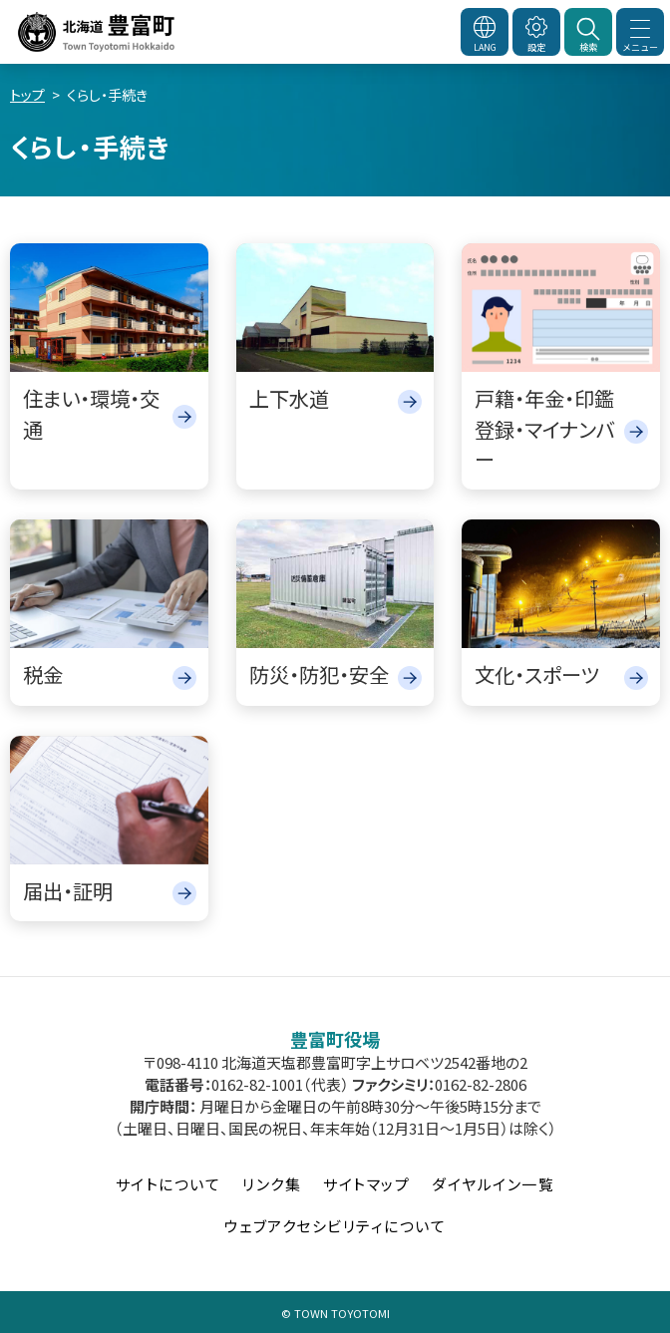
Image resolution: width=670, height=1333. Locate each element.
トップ (27, 95)
